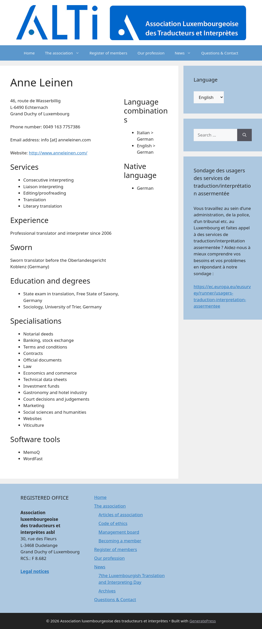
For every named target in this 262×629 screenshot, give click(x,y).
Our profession (150, 52)
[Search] (244, 135)
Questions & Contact (219, 52)
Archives (107, 591)
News (185, 53)
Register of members (108, 52)
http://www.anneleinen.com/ (58, 153)
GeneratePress (202, 620)
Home (29, 52)
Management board (119, 532)
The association (64, 53)
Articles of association (121, 515)
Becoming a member (120, 541)
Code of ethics (113, 523)
